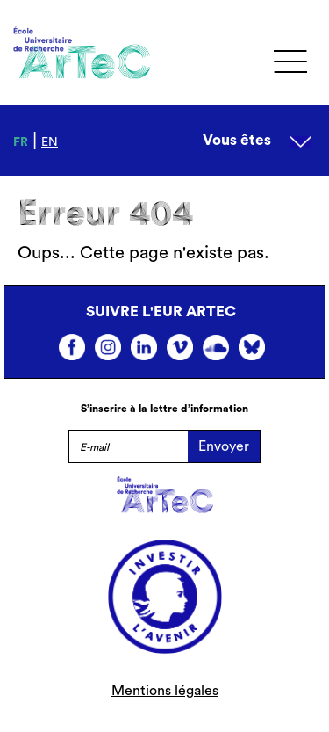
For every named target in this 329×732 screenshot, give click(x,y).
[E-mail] (128, 446)
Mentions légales (164, 691)
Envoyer (223, 446)
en (49, 142)
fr (20, 142)
